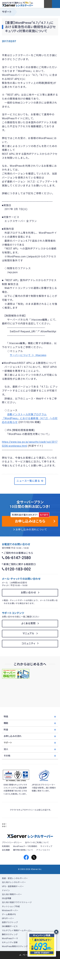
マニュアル (28, 633)
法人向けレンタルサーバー (14, 882)
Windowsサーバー (10, 910)
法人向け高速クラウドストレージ (17, 902)
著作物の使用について (23, 850)
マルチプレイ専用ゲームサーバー (17, 930)
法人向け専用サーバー (12, 894)
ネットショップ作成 (11, 906)
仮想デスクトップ (10, 922)
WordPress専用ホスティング (15, 946)
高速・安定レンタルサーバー (15, 878)
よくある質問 (28, 623)
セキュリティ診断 (10, 942)
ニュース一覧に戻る (30, 481)
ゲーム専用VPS (9, 914)
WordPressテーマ (10, 938)
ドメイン (6, 890)
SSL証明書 (6, 898)
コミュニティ (28, 643)
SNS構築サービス (10, 926)
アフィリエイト (43, 850)
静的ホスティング (10, 934)
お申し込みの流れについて (31, 529)
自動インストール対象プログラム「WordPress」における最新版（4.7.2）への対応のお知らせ (30, 418)
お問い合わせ (28, 592)
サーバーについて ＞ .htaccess (28, 355)
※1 (32, 3)
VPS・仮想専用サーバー (13, 886)
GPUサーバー (8, 918)
